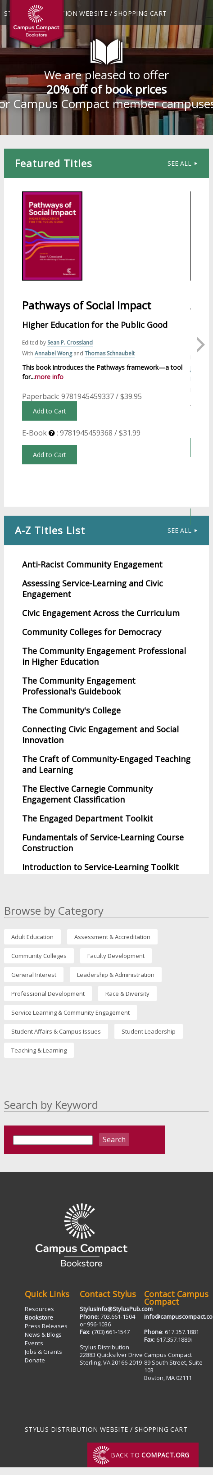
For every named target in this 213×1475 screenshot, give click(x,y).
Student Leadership (149, 1031)
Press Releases (46, 1326)
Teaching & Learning (39, 1050)
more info (49, 376)
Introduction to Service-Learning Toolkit (100, 867)
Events (34, 1343)
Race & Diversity (127, 993)
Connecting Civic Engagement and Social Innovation (100, 734)
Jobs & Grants (43, 1352)
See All (183, 163)
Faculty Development (116, 956)
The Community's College (71, 710)
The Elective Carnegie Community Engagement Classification (87, 794)
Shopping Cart (140, 13)
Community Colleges (39, 956)
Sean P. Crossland (70, 342)
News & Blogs (43, 1334)
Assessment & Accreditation (112, 937)
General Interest (33, 975)
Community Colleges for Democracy (91, 631)
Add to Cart (49, 411)
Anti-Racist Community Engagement (92, 564)
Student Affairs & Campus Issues (56, 1031)
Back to (150, 1455)
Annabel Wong (53, 353)
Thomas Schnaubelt (110, 353)
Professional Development (48, 993)
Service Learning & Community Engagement (70, 1012)
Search (114, 1139)
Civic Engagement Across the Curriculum (101, 613)
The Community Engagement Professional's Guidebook (79, 686)
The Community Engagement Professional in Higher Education (104, 656)
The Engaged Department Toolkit (87, 818)
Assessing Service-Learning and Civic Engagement (92, 588)
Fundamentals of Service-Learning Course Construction (103, 842)
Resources (39, 1309)
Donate (35, 1360)
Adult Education (32, 937)
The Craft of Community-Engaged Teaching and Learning (106, 764)
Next (200, 342)
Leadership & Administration (115, 975)
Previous (13, 342)
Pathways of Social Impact (86, 305)
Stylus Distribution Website (76, 1429)
